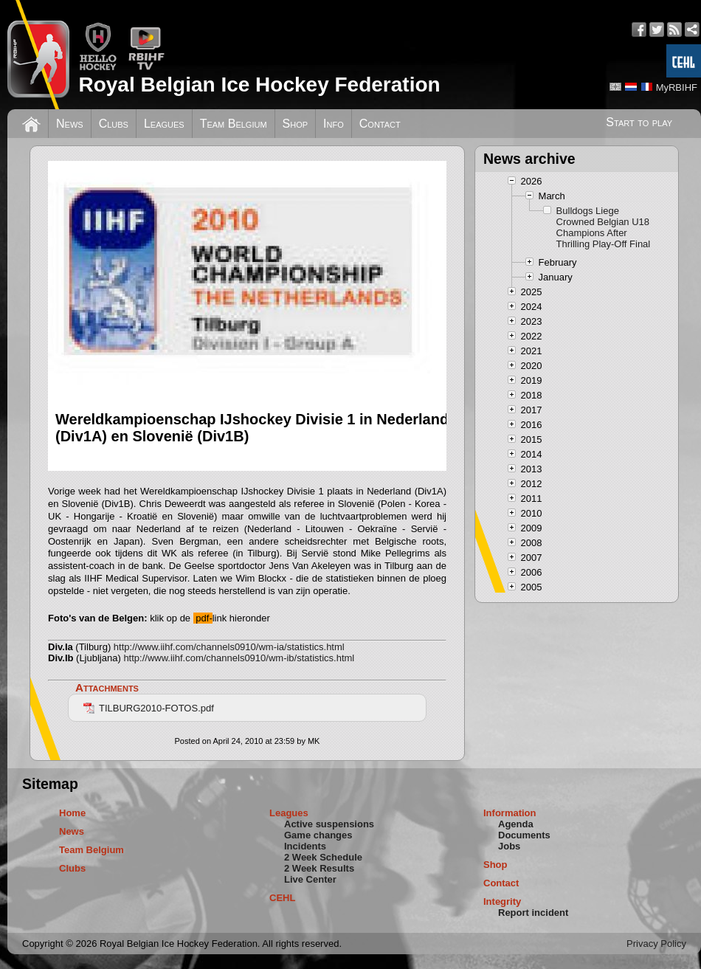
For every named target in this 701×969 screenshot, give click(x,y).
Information (509, 812)
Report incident (533, 912)
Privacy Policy (656, 943)
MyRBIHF (676, 87)
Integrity (502, 901)
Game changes (318, 835)
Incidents (305, 846)
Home (72, 812)
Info (333, 123)
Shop (295, 123)
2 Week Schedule (323, 857)
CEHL (282, 897)
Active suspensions (329, 824)
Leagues (164, 123)
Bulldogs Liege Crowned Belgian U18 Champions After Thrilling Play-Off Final (603, 227)
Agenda (515, 824)
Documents (524, 835)
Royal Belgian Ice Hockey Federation (259, 84)
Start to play (639, 122)
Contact (380, 123)
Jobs (509, 846)
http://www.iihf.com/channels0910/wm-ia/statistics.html (229, 646)
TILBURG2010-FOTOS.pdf (148, 708)
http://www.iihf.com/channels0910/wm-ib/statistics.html (238, 657)
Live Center (310, 879)
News (69, 123)
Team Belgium (233, 123)
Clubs (113, 123)
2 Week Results (319, 868)
